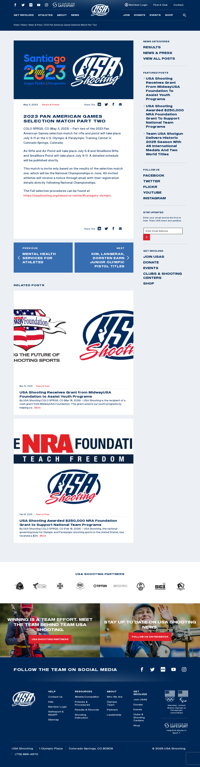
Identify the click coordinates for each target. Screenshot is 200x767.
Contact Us (55, 696)
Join (126, 15)
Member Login (138, 4)
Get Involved (24, 15)
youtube (152, 192)
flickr (150, 187)
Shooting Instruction (81, 716)
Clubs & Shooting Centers (162, 275)
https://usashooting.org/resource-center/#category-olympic (67, 195)
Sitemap (53, 719)
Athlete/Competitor (87, 696)
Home (16, 25)
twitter (151, 181)
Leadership (114, 714)
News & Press (35, 25)
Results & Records (87, 709)
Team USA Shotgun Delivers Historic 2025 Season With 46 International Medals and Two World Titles (163, 144)
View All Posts (159, 58)
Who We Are (114, 696)
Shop (169, 15)
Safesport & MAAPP (55, 713)
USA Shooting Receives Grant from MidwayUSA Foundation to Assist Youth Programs (161, 89)
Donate (139, 15)
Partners (112, 709)
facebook (153, 175)
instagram (154, 198)
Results (152, 47)
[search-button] (184, 15)
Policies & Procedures (82, 703)
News (75, 15)
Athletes (45, 15)
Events (155, 15)
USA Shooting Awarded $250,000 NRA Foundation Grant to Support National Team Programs (163, 116)
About (62, 15)
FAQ (50, 702)
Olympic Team (112, 703)
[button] (99, 105)
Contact (178, 5)
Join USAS (153, 256)
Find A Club (160, 5)
